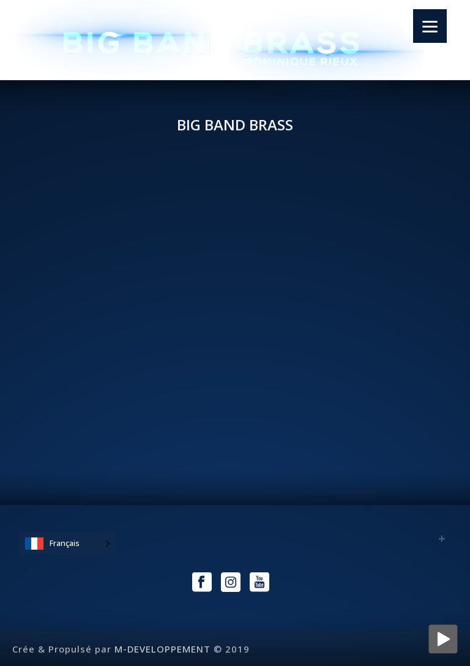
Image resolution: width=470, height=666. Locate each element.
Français (65, 542)
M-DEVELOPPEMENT (162, 649)
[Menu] (430, 26)
